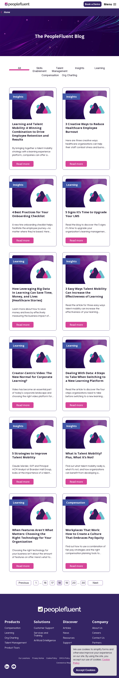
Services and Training (41, 634)
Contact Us (98, 637)
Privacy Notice (38, 658)
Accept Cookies (85, 670)
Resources (69, 637)
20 (74, 583)
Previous (23, 582)
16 (46, 583)
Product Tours (12, 647)
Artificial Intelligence (45, 640)
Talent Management (59, 69)
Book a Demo (92, 4)
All (19, 68)
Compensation (50, 75)
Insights (79, 68)
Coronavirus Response (65, 663)
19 (67, 583)
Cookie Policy (51, 658)
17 (53, 583)
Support (67, 642)
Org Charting (69, 75)
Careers (96, 632)
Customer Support (44, 627)
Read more (23, 164)
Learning (99, 68)
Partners (97, 642)
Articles (67, 627)
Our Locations (24, 658)
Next (95, 582)
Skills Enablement (39, 69)
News (66, 632)
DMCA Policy (64, 658)
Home (7, 12)
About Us (97, 627)
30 (84, 583)
